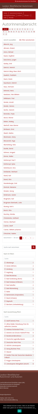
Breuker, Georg (9, 191)
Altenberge (20, 263)
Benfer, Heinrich (9, 110)
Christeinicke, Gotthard (11, 218)
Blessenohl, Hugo (9, 141)
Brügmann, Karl (9, 199)
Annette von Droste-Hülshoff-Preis (20, 333)
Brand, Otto (7, 179)
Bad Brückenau (20, 275)
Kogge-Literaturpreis (20, 360)
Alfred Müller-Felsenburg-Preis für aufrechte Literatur (19, 325)
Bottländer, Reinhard (10, 172)
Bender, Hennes (9, 106)
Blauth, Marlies (8, 133)
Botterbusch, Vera (10, 168)
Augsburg (20, 272)
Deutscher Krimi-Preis (20, 342)
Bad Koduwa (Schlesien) (20, 282)
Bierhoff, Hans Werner (11, 125)
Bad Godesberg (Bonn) (20, 279)
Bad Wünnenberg (20, 288)
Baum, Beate (8, 79)
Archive (19, 15)
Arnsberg (20, 269)
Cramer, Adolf (8, 226)
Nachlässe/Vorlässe (9, 15)
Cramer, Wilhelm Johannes (12, 230)
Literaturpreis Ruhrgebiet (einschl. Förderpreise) (19, 365)
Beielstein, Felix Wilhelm (11, 94)
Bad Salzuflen (20, 285)
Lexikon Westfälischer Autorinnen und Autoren (17, 7)
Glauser (20, 352)
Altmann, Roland (9, 48)
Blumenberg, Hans (10, 145)
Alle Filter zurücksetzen (26, 40)
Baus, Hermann (9, 87)
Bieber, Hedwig (9, 121)
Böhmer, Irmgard (9, 152)
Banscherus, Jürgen (10, 60)
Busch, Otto (8, 210)
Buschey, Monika (9, 214)
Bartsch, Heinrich (9, 67)
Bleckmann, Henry (10, 137)
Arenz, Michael (8, 52)
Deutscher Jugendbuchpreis (20, 339)
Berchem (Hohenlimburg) (20, 304)
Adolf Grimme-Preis (20, 321)
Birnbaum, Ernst (9, 129)
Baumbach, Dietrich (10, 83)
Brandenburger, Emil (10, 183)
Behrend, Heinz (9, 91)
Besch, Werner (8, 118)
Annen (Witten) (20, 266)
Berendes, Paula (9, 114)
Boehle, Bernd (8, 148)
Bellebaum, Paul (9, 98)
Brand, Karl (7, 176)
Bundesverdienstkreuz (20, 336)
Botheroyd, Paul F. (10, 160)
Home (5, 13)
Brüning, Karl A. (9, 206)
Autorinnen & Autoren (16, 13)
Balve (20, 292)
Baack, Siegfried (9, 56)
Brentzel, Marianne (10, 187)
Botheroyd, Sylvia (9, 164)
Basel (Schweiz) (20, 298)
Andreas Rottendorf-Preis (20, 329)
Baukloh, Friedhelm (10, 75)
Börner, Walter (8, 156)
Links (5, 17)
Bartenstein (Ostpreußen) (20, 295)
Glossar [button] (26, 15)
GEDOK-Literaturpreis (20, 345)
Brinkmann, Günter (10, 195)
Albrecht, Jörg (8, 44)
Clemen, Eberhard (9, 222)
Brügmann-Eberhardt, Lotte (13, 203)
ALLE (5, 29)
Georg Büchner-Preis (20, 349)
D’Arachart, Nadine (10, 233)
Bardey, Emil (8, 64)
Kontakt (11, 17)
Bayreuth (20, 301)
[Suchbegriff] (17, 247)
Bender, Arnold (8, 102)
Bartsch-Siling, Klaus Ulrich (12, 71)
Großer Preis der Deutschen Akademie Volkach (19, 356)
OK (19, 411)
